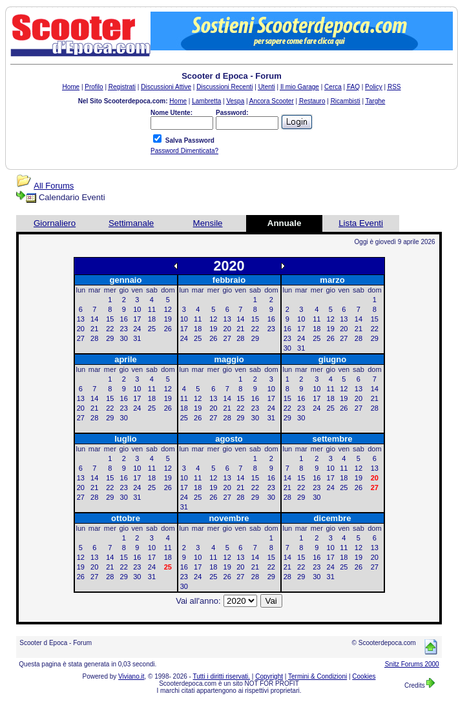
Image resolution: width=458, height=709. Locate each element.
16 (124, 319)
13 (81, 319)
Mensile (208, 223)
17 (137, 319)
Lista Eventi (360, 223)
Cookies (363, 676)
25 (152, 329)
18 (152, 319)
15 (110, 319)
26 (168, 329)
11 (152, 309)
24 (137, 329)
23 (124, 329)
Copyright (269, 676)
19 (168, 319)
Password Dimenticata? (184, 150)
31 (137, 338)
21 (94, 329)
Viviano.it (131, 676)
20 (81, 329)
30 (124, 338)
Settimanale (131, 223)
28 (94, 338)
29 (110, 338)
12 (168, 309)
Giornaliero (55, 223)
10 (137, 309)
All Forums (54, 185)
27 (81, 338)
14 (94, 319)
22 (110, 329)
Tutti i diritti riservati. (222, 676)
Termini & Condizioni (317, 676)
